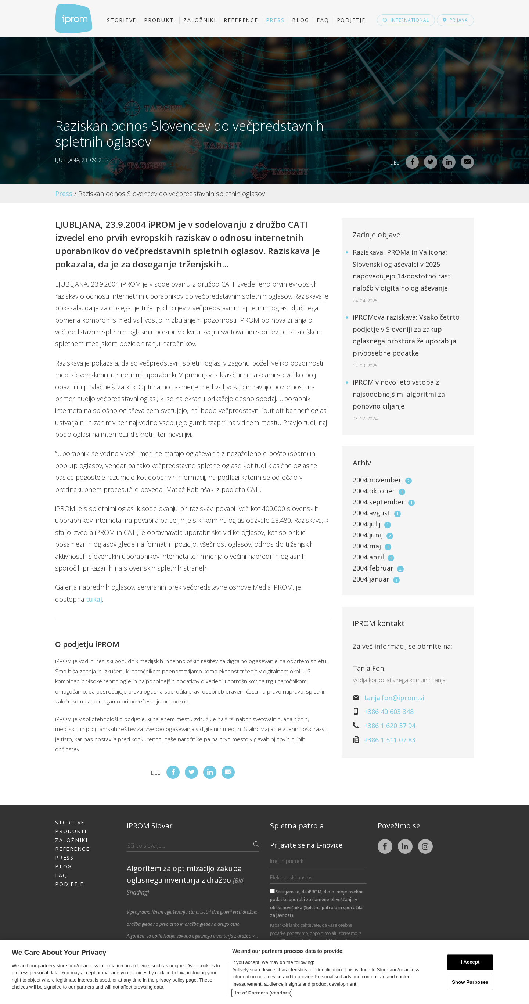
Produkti (160, 20)
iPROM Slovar (150, 826)
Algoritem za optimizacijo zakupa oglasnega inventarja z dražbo (185, 879)
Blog (300, 20)
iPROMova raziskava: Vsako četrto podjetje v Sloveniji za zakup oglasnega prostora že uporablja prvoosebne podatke (406, 341)
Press (275, 20)
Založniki (199, 20)
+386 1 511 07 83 (389, 739)
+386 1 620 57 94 (389, 725)
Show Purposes (470, 982)
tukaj (94, 599)
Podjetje (351, 20)
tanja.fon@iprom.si (394, 697)
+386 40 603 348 (389, 711)
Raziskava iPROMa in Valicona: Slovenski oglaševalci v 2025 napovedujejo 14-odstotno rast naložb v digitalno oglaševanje (402, 276)
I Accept (470, 962)
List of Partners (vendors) (262, 993)
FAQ (323, 20)
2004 (382, 479)
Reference (241, 20)
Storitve (121, 20)
